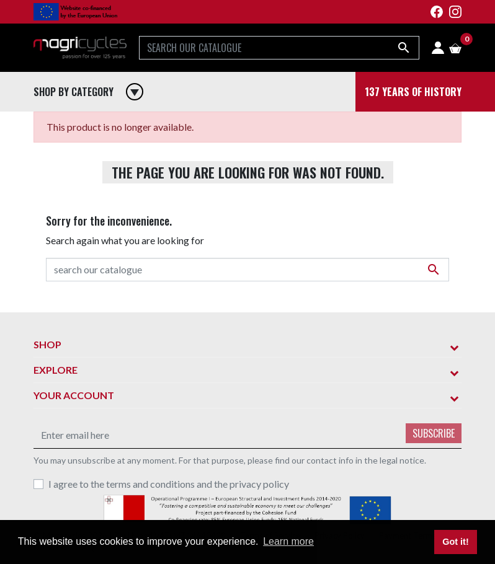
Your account (73, 395)
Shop (47, 344)
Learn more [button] (288, 541)
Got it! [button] (455, 542)
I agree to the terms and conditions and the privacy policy (168, 484)
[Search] (279, 47)
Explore (55, 370)
